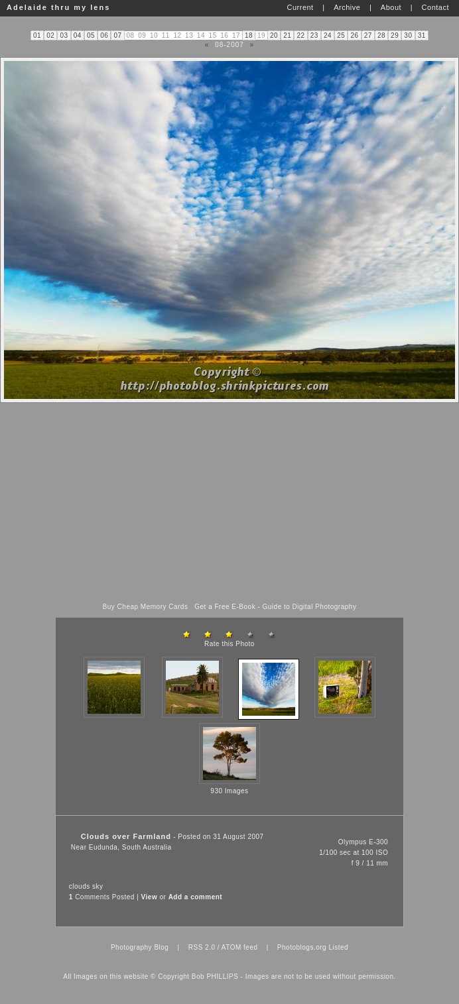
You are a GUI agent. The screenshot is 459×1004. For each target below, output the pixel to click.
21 (287, 35)
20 (274, 35)
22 (300, 35)
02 (50, 35)
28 (381, 35)
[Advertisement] (229, 503)
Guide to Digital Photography (310, 606)
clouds (79, 886)
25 (341, 35)
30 (408, 35)
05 (91, 35)
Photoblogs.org (301, 947)
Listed (338, 947)
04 (78, 35)
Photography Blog (140, 947)
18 (249, 35)
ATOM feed (240, 947)
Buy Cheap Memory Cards (145, 606)
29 (395, 35)
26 (354, 35)
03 (64, 35)
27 (368, 35)
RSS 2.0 (202, 947)
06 (104, 35)
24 (328, 35)
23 (314, 35)
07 (117, 35)
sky (97, 886)
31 (422, 35)
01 (37, 35)
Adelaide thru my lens (58, 7)
